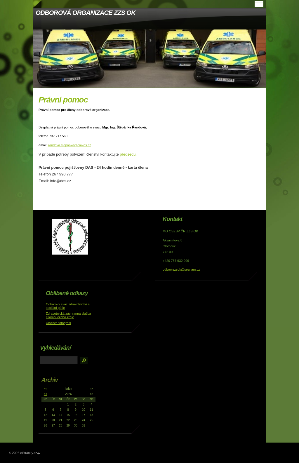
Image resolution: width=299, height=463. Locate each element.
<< (45, 388)
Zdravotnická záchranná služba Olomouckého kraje (68, 315)
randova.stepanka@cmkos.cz (69, 145)
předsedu (127, 154)
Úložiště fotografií (58, 323)
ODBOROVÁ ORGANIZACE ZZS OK (85, 12)
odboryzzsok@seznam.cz (181, 269)
